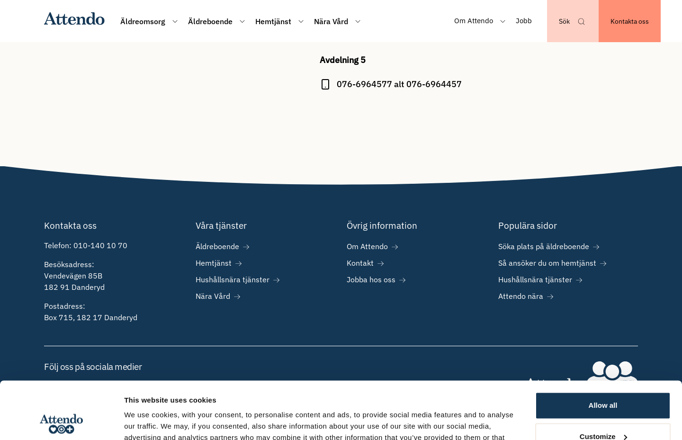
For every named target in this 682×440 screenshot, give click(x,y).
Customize (603, 382)
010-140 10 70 (100, 245)
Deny (603, 414)
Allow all (603, 352)
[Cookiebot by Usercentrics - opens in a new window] (61, 421)
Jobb (524, 20)
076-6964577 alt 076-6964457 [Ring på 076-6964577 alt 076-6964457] (399, 84)
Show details (146, 421)
